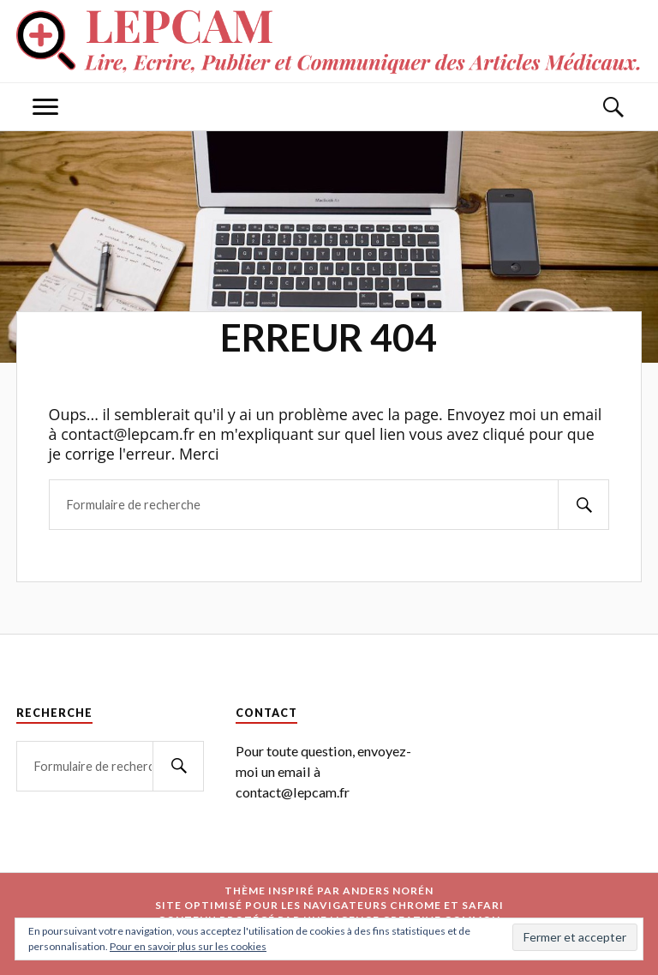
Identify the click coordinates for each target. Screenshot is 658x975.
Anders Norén (388, 890)
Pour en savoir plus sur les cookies (188, 946)
